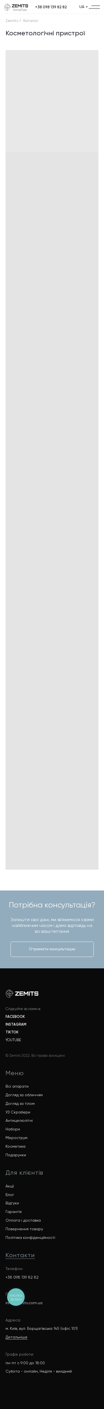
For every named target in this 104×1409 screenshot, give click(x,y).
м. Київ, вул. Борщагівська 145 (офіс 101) (42, 1328)
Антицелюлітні (19, 1120)
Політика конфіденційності (30, 1237)
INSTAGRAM (16, 1024)
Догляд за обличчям (24, 1095)
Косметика (16, 1146)
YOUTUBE (13, 1040)
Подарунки (16, 1155)
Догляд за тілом (20, 1103)
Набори (13, 1129)
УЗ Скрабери (18, 1112)
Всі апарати (17, 1086)
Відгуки (12, 1203)
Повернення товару (24, 1229)
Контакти (20, 1255)
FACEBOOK (15, 1016)
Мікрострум (16, 1137)
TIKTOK (12, 1032)
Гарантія (14, 1211)
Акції (10, 1186)
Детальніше (16, 1337)
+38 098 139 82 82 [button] (22, 1277)
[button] (51, 7)
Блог (10, 1194)
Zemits (12, 20)
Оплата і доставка (23, 1220)
